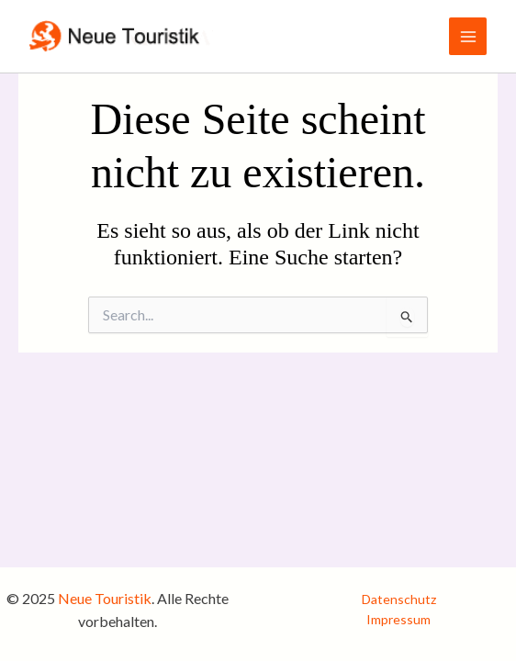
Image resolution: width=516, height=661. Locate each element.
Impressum (398, 619)
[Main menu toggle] (468, 36)
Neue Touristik (104, 598)
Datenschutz (399, 599)
